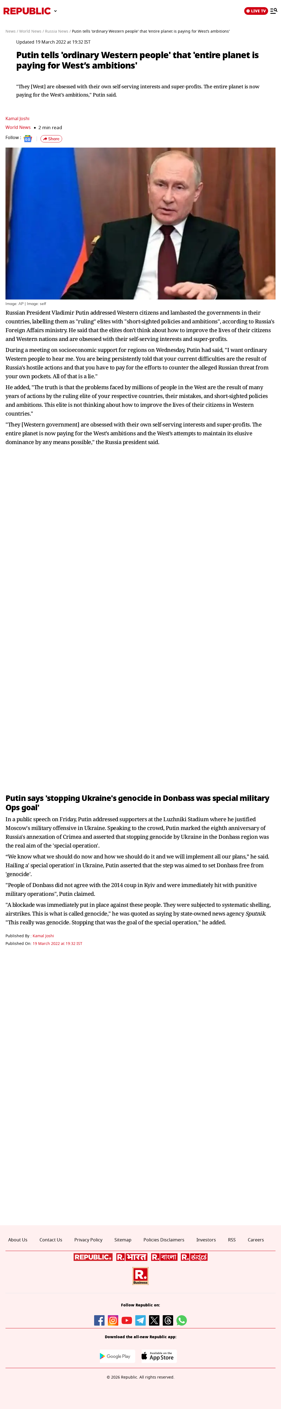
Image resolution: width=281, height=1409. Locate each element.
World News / (31, 31)
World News (18, 127)
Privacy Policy (88, 1240)
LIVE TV (256, 11)
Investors (206, 1240)
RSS (232, 1240)
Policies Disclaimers (164, 1240)
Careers (256, 1240)
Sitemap (122, 1240)
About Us (17, 1240)
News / (11, 31)
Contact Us (51, 1240)
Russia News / (58, 31)
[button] (51, 139)
